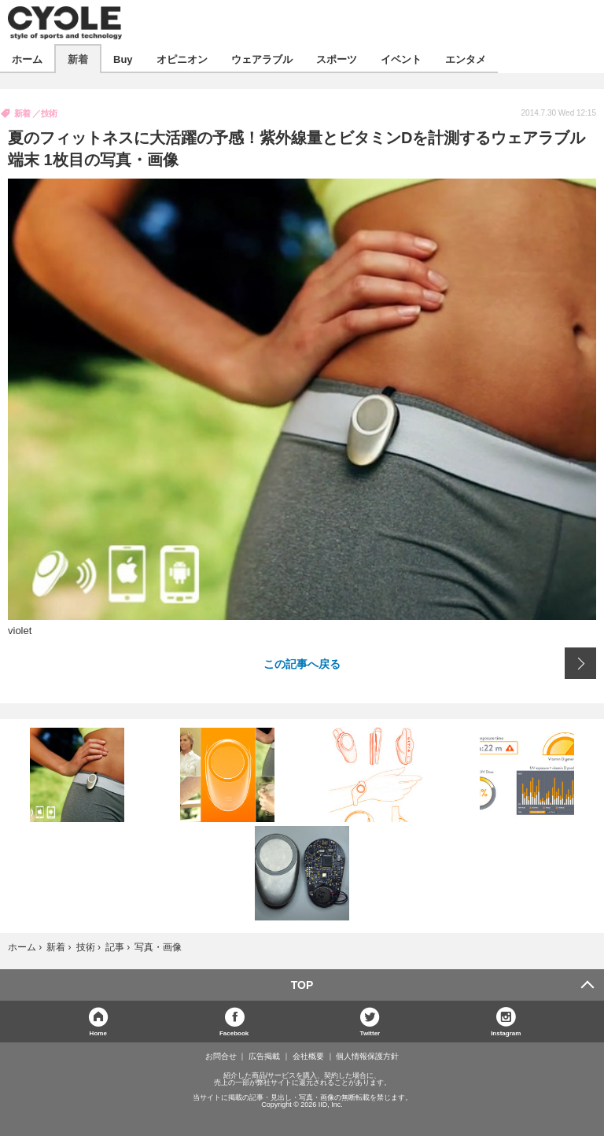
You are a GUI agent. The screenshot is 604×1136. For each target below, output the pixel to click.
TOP (302, 985)
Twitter (370, 1032)
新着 (78, 58)
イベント (401, 58)
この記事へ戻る (302, 663)
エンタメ (465, 58)
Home (98, 1032)
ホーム (27, 58)
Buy (123, 58)
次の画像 (580, 663)
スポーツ (336, 58)
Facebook (234, 1032)
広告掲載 (264, 1056)
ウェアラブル (262, 58)
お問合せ (221, 1056)
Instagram (506, 1032)
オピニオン (182, 58)
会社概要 (308, 1056)
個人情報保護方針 (367, 1056)
